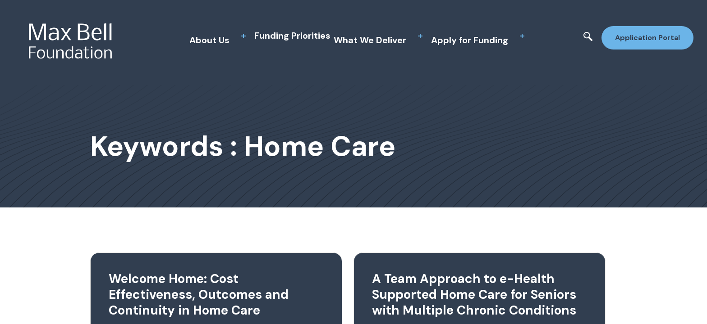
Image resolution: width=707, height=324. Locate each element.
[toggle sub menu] (243, 36)
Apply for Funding (469, 40)
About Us (209, 40)
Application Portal (647, 37)
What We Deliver (370, 40)
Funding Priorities (292, 35)
